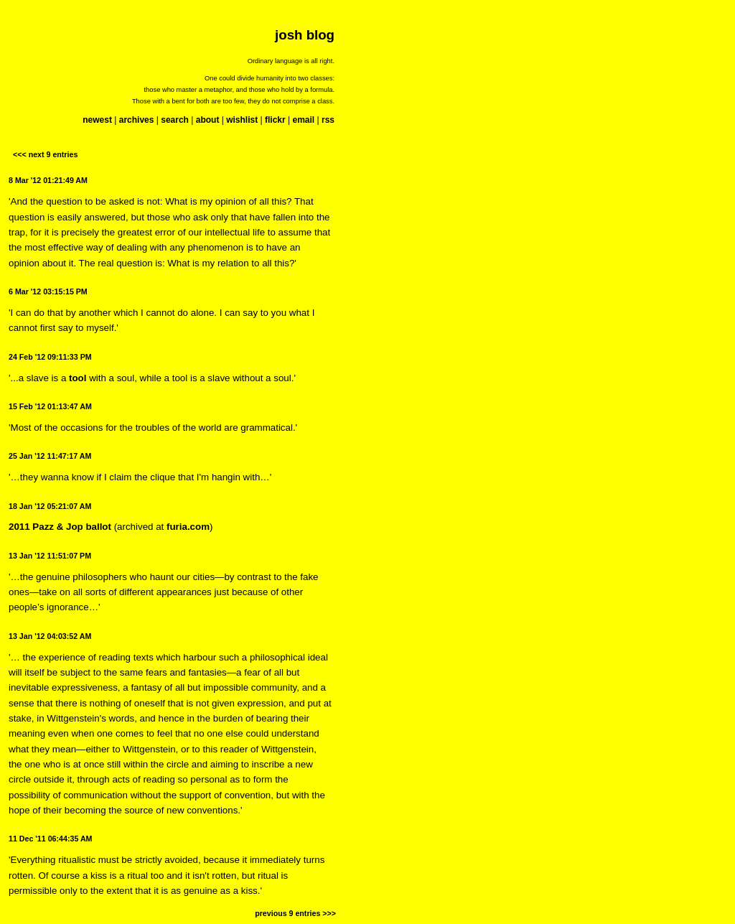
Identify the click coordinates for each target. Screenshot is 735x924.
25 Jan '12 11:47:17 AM (50, 456)
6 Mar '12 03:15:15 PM (48, 291)
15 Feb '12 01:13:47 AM (50, 406)
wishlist (242, 120)
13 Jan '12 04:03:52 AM (50, 636)
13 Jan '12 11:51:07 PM (50, 555)
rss (328, 120)
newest (97, 120)
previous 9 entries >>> (295, 913)
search (175, 120)
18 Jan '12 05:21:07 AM (50, 506)
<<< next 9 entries (45, 154)
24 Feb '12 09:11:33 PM (50, 357)
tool (77, 378)
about (208, 120)
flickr (275, 120)
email (303, 120)
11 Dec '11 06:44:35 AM (50, 838)
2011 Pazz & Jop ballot (60, 526)
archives (136, 120)
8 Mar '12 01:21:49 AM (48, 180)
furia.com (188, 526)
